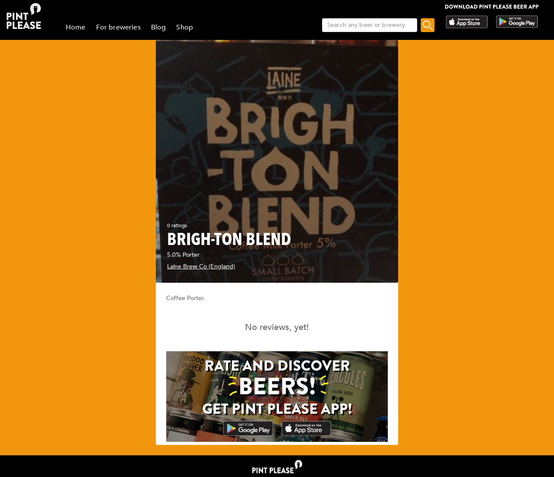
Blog (158, 27)
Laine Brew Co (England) (201, 266)
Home (76, 27)
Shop (184, 27)
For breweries (118, 27)
